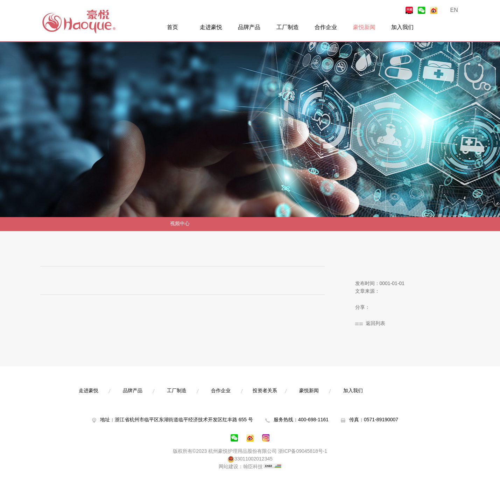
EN (454, 10)
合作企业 (326, 27)
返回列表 (375, 323)
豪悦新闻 (364, 27)
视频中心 (180, 224)
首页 (172, 27)
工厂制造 (287, 27)
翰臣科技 (253, 467)
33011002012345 (250, 459)
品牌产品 (249, 27)
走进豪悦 (211, 27)
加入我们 (402, 27)
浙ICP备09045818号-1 (302, 451)
